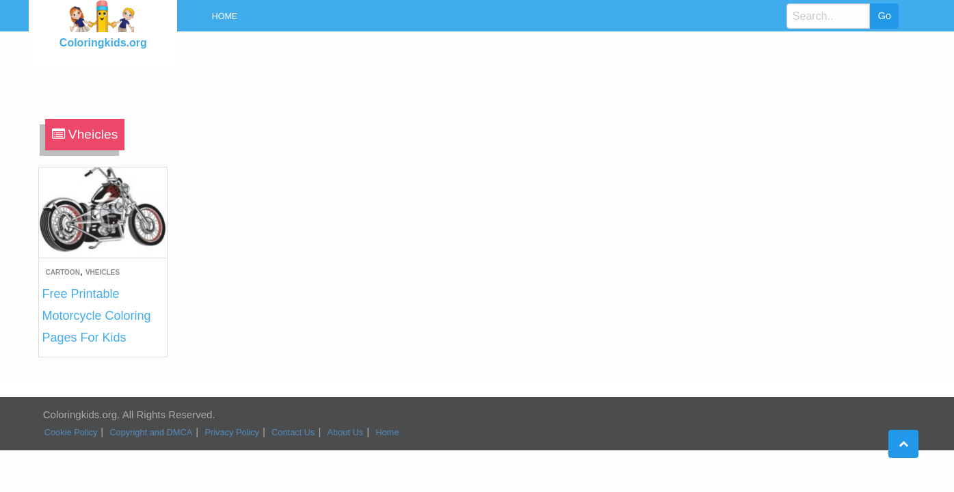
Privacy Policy (231, 432)
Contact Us (293, 432)
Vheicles (102, 272)
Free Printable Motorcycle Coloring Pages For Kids (96, 315)
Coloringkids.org (103, 43)
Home (224, 16)
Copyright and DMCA (150, 432)
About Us (346, 432)
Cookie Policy (71, 432)
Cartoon (63, 272)
